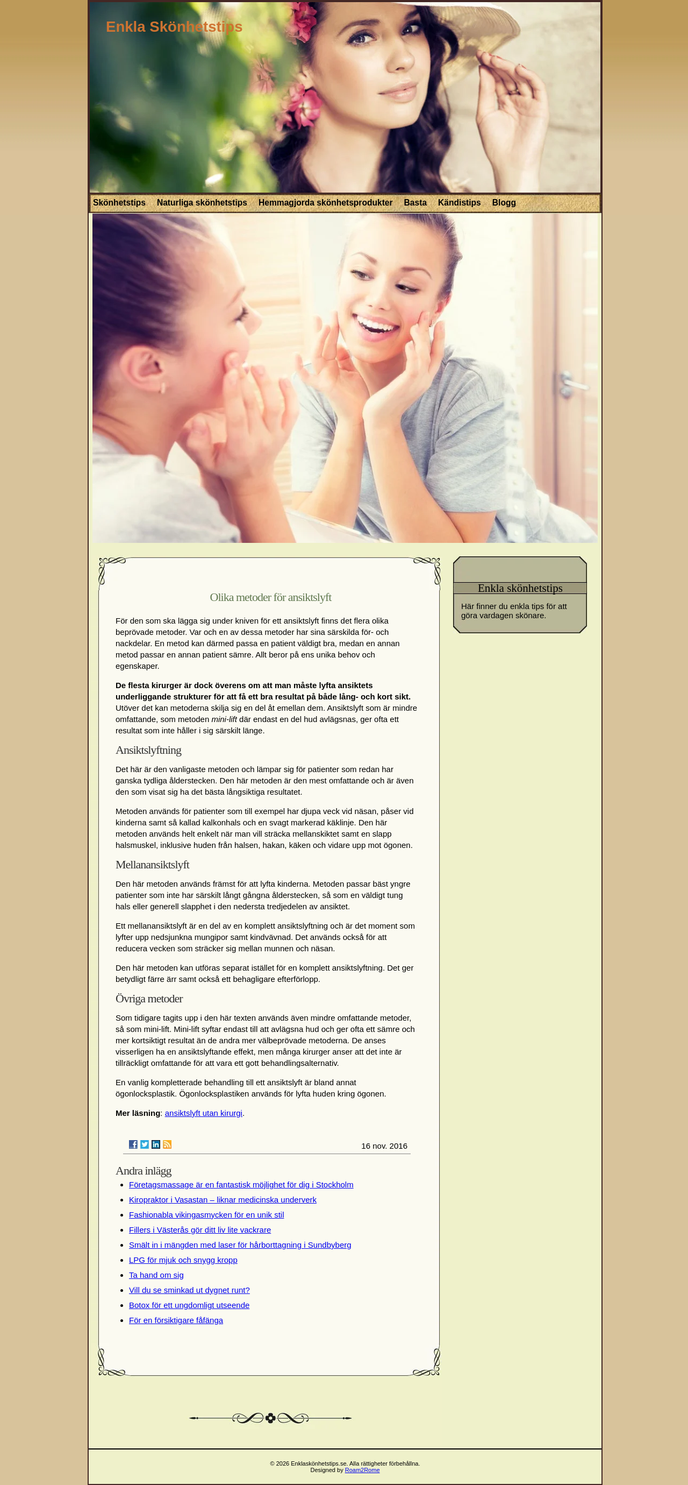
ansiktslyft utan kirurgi (203, 1113)
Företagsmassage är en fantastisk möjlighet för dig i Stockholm (241, 1184)
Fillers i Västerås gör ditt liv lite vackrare (200, 1229)
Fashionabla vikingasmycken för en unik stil (206, 1214)
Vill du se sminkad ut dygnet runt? (189, 1290)
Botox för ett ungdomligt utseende (189, 1305)
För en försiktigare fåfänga (176, 1320)
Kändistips (459, 202)
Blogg (504, 202)
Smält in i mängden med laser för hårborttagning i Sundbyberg (240, 1244)
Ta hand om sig (156, 1274)
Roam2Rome (362, 1470)
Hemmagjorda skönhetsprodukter (326, 202)
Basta (415, 202)
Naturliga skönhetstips (202, 202)
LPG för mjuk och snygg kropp (183, 1259)
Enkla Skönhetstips (174, 26)
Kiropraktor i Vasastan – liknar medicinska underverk (223, 1199)
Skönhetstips (119, 202)
